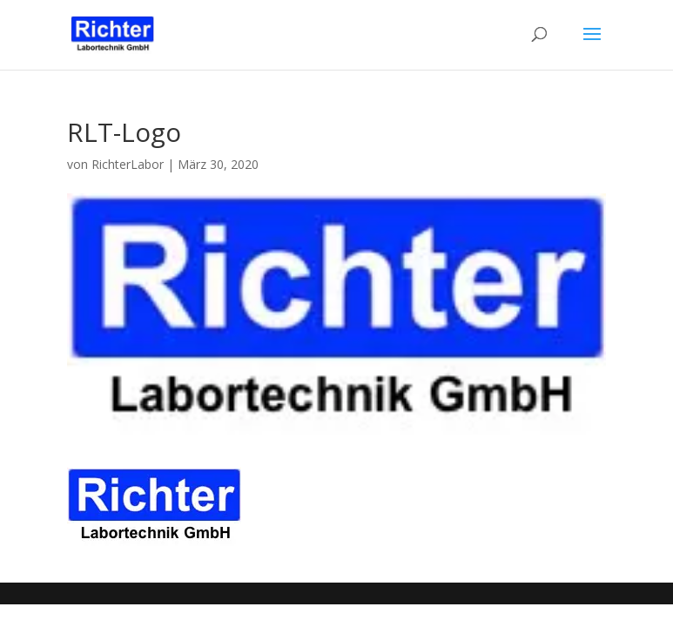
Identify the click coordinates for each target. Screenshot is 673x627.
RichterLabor (127, 164)
